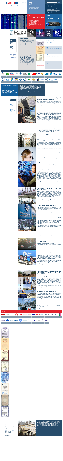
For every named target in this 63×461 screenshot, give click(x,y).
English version (24, 2)
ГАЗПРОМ (11, 109)
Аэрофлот (12, 101)
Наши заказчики (12, 45)
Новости (30, 4)
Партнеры (12, 47)
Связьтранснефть (13, 110)
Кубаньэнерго (12, 111)
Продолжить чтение (22, 66)
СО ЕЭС (11, 108)
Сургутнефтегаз (12, 106)
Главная (30, 2)
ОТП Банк (11, 102)
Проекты (11, 46)
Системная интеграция (32, 5)
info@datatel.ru (49, 12)
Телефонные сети (13, 105)
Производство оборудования (34, 7)
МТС (11, 104)
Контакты (30, 9)
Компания (30, 3)
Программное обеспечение (33, 8)
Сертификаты (12, 48)
